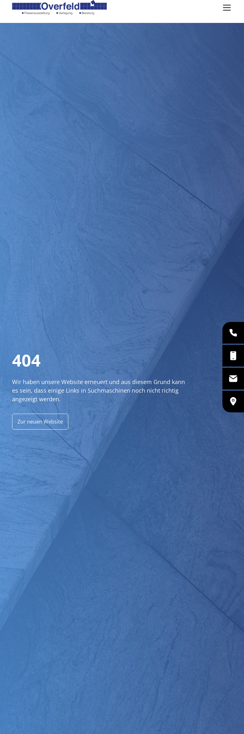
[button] (225, 7)
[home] (59, 7)
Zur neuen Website (40, 421)
